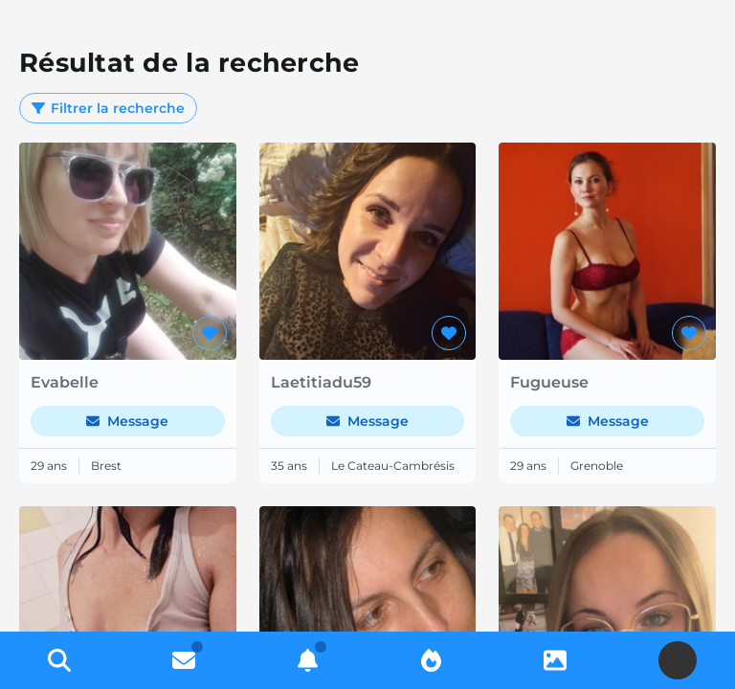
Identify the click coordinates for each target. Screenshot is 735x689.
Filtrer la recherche (108, 108)
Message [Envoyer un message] (127, 421)
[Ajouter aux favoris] (209, 333)
